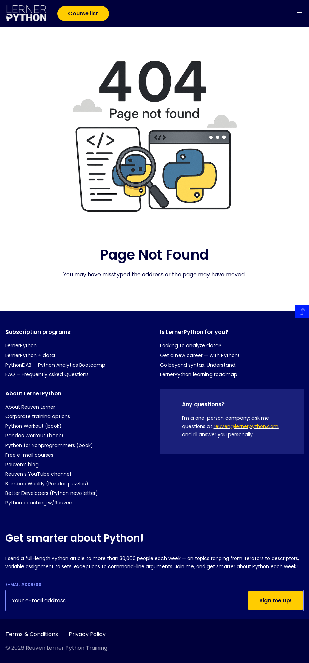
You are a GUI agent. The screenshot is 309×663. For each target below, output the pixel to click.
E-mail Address (23, 584)
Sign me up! (275, 600)
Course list (83, 13)
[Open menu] (299, 14)
